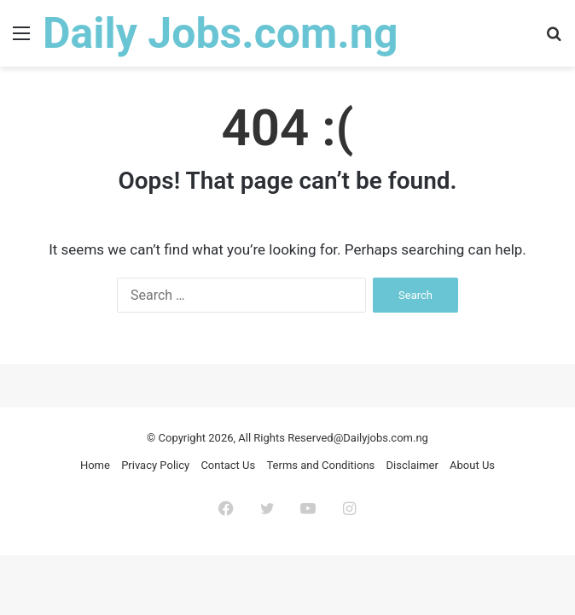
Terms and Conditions (320, 465)
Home (95, 465)
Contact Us (227, 465)
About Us (472, 465)
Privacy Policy (155, 465)
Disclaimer (412, 465)
